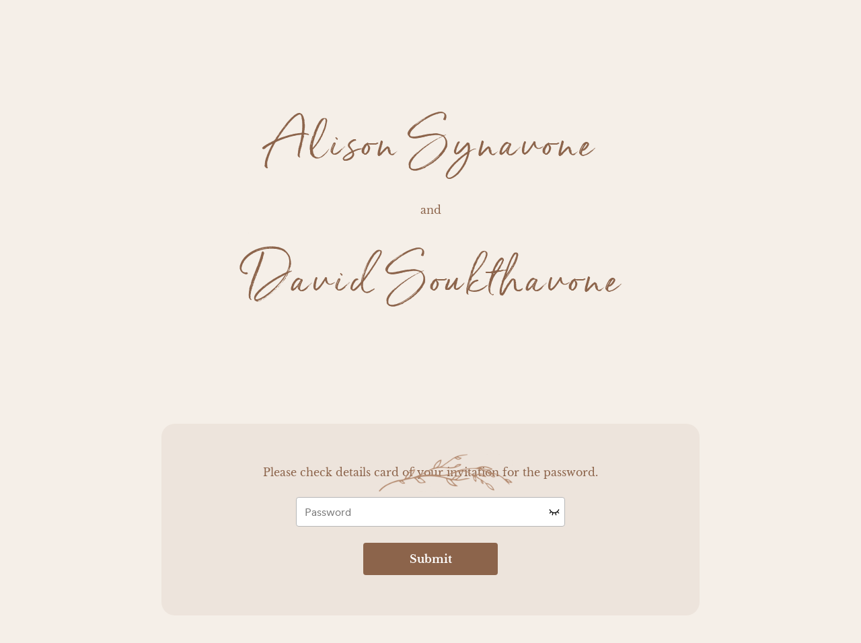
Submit (431, 559)
